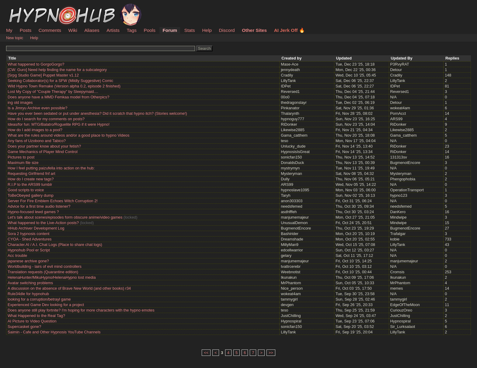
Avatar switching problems (30, 283)
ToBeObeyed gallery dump (31, 195)
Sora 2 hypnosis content (28, 233)
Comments (50, 30)
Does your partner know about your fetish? (44, 146)
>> (271, 352)
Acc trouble (17, 255)
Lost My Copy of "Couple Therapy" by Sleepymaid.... (53, 91)
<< (206, 352)
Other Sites (254, 30)
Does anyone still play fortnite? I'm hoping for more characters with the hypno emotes (81, 310)
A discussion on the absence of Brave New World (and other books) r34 (69, 288)
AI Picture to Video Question (32, 321)
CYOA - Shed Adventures (29, 239)
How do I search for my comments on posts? (46, 119)
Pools (149, 30)
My (10, 30)
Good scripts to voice (26, 190)
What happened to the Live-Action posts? (43, 222)
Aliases (91, 30)
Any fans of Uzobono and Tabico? (37, 140)
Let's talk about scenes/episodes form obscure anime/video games (65, 217)
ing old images (20, 102)
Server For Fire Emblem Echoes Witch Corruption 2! (53, 201)
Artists (113, 30)
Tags (131, 30)
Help (207, 30)
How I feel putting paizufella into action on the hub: (51, 168)
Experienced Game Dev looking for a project (46, 304)
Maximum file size (23, 162)
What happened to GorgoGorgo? (36, 64)
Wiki (72, 30)
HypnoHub (23, 7)
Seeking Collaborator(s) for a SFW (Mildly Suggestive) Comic (60, 80)
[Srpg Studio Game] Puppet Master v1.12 (43, 75)
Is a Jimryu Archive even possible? (37, 108)
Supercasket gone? (24, 326)
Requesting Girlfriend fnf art (31, 173)
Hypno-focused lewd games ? (33, 212)
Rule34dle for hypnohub (28, 293)
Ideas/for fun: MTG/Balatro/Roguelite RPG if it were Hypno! (59, 124)
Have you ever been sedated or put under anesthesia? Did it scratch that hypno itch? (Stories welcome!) (97, 113)
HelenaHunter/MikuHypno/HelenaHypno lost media (52, 277)
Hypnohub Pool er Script (29, 250)
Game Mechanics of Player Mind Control (43, 151)
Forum (169, 30)
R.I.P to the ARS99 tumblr (30, 184)
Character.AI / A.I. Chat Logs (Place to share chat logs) (55, 244)
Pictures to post (21, 157)
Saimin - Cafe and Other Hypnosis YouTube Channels (54, 332)
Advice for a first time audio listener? (39, 206)
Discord (227, 30)
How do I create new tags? (31, 179)
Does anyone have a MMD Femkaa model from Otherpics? (58, 97)
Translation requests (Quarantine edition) (43, 272)
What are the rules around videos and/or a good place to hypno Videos (68, 135)
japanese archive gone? (28, 261)
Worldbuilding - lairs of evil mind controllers (45, 266)
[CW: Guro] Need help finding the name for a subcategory (57, 69)
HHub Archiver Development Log (36, 228)
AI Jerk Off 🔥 (289, 30)
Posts (25, 30)
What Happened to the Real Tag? (36, 315)
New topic (14, 38)
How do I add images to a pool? (35, 130)
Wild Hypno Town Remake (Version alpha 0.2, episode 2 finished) (64, 86)
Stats (189, 30)
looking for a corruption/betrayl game (39, 299)
